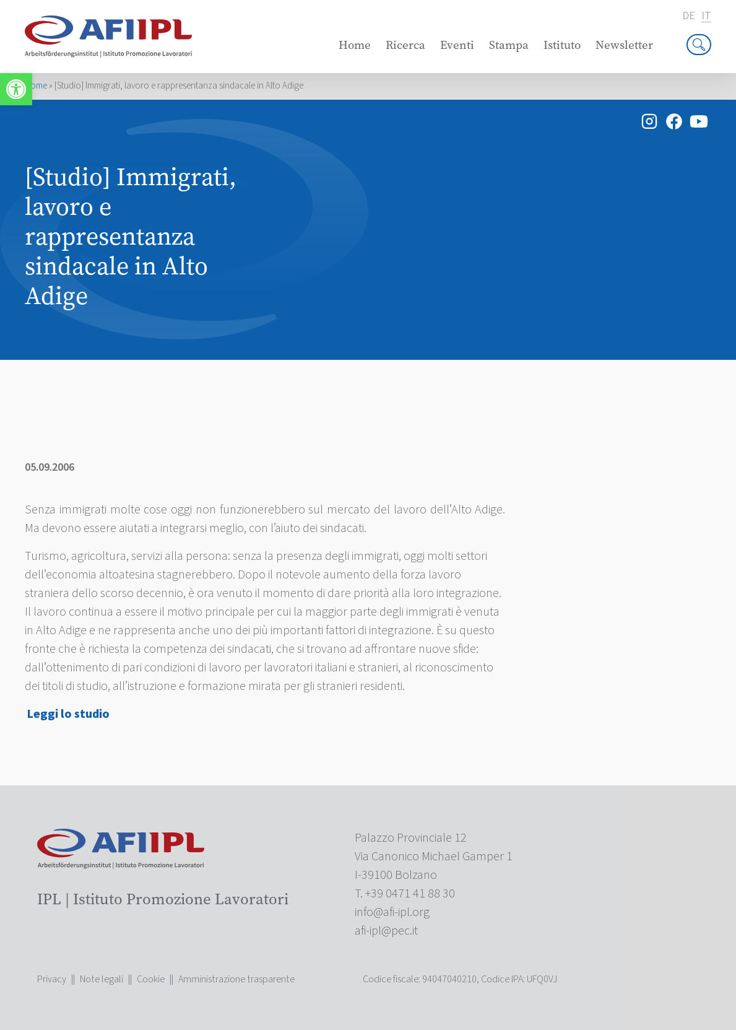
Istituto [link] (562, 45)
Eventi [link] (457, 45)
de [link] (688, 16)
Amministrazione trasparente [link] (236, 979)
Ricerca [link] (405, 45)
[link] (16, 89)
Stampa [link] (509, 45)
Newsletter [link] (624, 45)
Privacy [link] (51, 979)
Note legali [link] (101, 979)
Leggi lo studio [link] (68, 714)
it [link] (706, 16)
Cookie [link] (151, 979)
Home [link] (355, 45)
